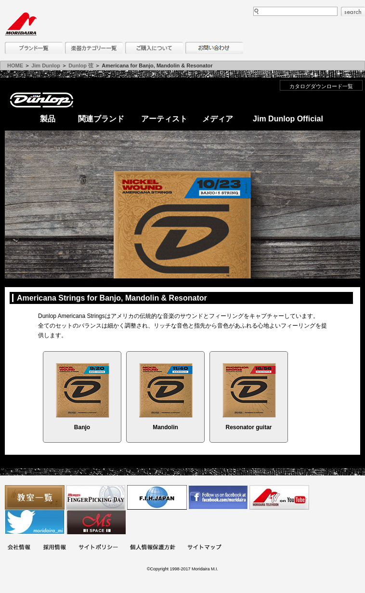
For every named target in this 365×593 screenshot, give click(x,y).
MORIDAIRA (21, 24)
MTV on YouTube (279, 497)
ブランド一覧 (34, 48)
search (353, 11)
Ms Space (96, 522)
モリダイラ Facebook (218, 497)
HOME (15, 65)
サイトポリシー (98, 548)
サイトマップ (204, 548)
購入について (154, 48)
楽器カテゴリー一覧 (94, 48)
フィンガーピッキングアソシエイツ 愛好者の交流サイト (96, 497)
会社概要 (19, 548)
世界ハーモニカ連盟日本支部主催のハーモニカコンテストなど (157, 497)
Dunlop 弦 (80, 65)
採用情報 (54, 548)
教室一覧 (35, 497)
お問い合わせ (214, 48)
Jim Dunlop (45, 65)
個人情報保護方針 (153, 548)
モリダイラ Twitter (35, 522)
